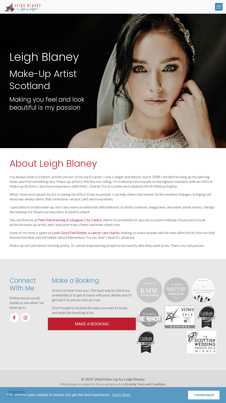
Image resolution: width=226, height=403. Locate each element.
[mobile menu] (219, 7)
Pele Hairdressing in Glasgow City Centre (70, 220)
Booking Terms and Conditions (145, 384)
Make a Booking (92, 324)
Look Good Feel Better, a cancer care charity (86, 232)
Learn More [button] (121, 395)
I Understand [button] (204, 395)
